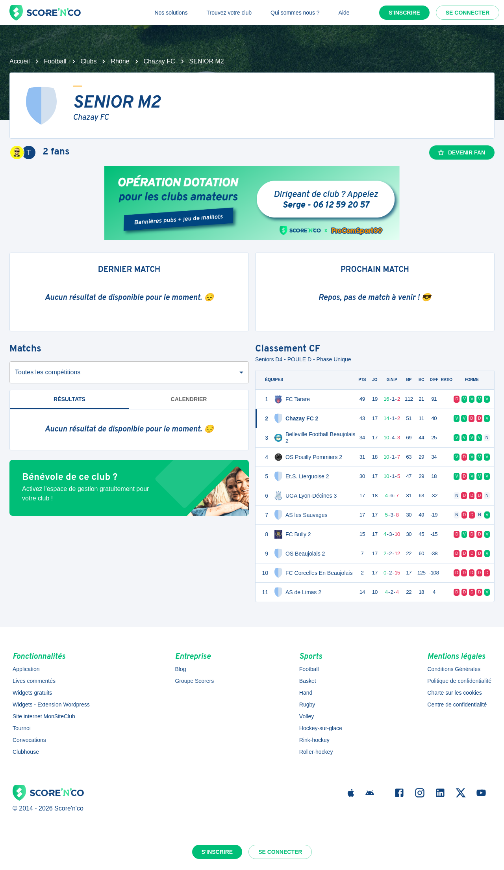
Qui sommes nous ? (295, 12)
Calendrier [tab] (189, 399)
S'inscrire (404, 12)
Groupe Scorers (194, 681)
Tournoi (22, 728)
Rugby (307, 704)
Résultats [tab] (69, 399)
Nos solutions (170, 12)
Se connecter (467, 12)
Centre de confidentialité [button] (457, 704)
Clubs (89, 61)
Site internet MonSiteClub (44, 716)
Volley (306, 716)
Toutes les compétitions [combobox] (47, 372)
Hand (305, 693)
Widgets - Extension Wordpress (51, 704)
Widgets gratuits (32, 693)
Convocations (29, 740)
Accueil (19, 61)
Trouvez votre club (229, 12)
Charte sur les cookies (454, 693)
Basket (307, 681)
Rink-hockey (314, 740)
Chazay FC (159, 61)
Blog (180, 669)
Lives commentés (34, 681)
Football (55, 61)
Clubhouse (26, 752)
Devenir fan (461, 152)
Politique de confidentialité (459, 681)
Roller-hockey (316, 752)
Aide (344, 12)
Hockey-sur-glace (320, 728)
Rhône (120, 61)
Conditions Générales (453, 669)
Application (26, 669)
